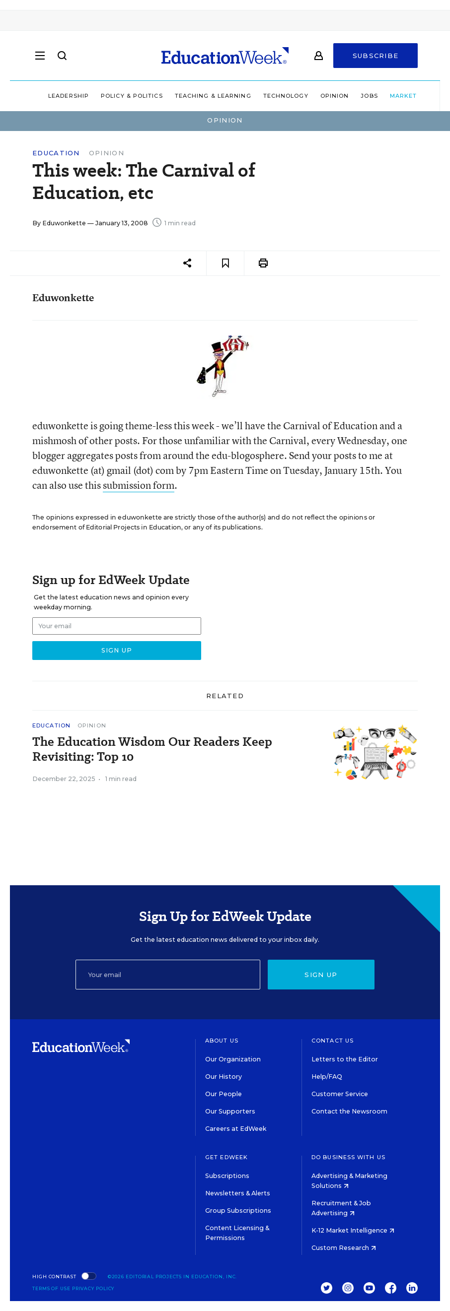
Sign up (320, 975)
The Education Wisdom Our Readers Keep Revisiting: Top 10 (152, 749)
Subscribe (376, 56)
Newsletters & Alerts (237, 1193)
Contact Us (332, 1040)
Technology (264, 95)
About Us (221, 1040)
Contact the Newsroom (349, 1111)
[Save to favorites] (225, 263)
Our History (223, 1076)
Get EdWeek (226, 1157)
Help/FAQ (326, 1076)
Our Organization (233, 1059)
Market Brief (396, 95)
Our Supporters (230, 1111)
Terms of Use (51, 1288)
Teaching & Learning (191, 95)
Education (56, 153)
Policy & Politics (110, 95)
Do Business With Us (348, 1157)
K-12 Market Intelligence (352, 1230)
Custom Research (343, 1247)
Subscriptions (227, 1176)
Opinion (313, 95)
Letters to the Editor (344, 1059)
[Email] (167, 974)
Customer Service (339, 1094)
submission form (138, 485)
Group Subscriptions (238, 1210)
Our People (223, 1094)
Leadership (46, 95)
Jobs (347, 95)
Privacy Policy (93, 1288)
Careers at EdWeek (235, 1128)
